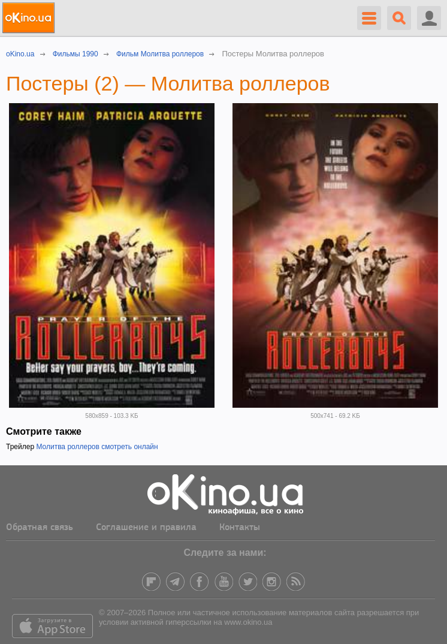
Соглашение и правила (146, 527)
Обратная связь (39, 527)
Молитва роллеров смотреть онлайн (97, 447)
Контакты (239, 527)
